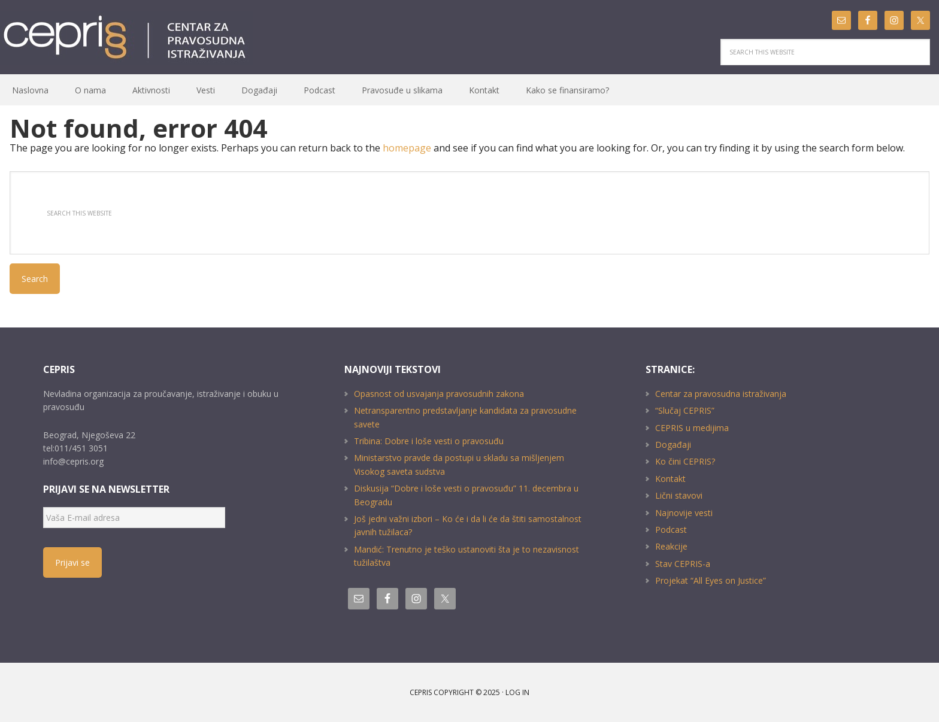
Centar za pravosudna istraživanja (720, 393)
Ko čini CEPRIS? (685, 461)
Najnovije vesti (684, 512)
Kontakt (670, 478)
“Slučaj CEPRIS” (684, 410)
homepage (407, 147)
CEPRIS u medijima (692, 427)
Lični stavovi (678, 495)
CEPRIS (126, 38)
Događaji (673, 444)
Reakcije (671, 546)
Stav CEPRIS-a (682, 563)
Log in (517, 692)
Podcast (671, 529)
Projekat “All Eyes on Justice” (710, 580)
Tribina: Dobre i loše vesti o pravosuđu (429, 441)
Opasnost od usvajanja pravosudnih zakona (439, 393)
